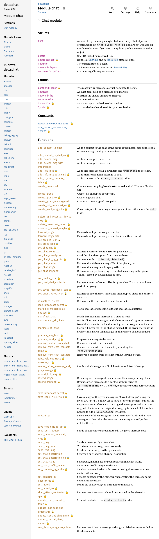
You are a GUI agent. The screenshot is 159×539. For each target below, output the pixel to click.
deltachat (43, 3)
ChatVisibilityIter (47, 67)
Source (42, 12)
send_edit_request (48, 430)
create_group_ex (47, 197)
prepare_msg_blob (48, 335)
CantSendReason (47, 87)
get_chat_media (47, 263)
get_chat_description (50, 255)
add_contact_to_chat (50, 147)
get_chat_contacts (48, 251)
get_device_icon (47, 278)
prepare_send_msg (49, 339)
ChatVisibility (120, 67)
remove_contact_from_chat (53, 343)
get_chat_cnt (45, 247)
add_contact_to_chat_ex (52, 155)
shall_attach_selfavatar (51, 492)
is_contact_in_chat (48, 301)
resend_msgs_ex (47, 381)
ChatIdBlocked (46, 59)
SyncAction (44, 103)
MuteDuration (46, 99)
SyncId (42, 107)
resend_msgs (45, 378)
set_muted (44, 484)
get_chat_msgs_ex (48, 271)
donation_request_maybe (52, 228)
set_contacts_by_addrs (51, 469)
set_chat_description (50, 453)
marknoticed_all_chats (51, 320)
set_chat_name (46, 461)
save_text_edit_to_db (50, 426)
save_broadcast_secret (51, 393)
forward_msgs (46, 232)
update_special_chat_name (54, 515)
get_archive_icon (47, 239)
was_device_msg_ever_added (55, 527)
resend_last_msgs (48, 374)
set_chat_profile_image (51, 465)
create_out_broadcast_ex (52, 205)
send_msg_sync (46, 446)
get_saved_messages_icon (53, 289)
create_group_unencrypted (53, 201)
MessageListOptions (49, 71)
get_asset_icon (46, 243)
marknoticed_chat (48, 327)
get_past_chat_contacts (51, 282)
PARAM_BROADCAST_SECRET (54, 123)
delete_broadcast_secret (52, 224)
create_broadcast (48, 186)
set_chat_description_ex (52, 457)
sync (40, 496)
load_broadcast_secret (51, 304)
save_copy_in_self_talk (51, 396)
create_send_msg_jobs (51, 209)
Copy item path (63, 8)
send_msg (43, 442)
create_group (45, 193)
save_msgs (44, 415)
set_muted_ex (46, 488)
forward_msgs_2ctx (48, 236)
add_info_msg (46, 170)
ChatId (41, 55)
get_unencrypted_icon (50, 293)
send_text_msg (46, 450)
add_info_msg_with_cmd (52, 174)
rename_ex (44, 362)
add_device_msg (47, 159)
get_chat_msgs (46, 267)
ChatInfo (43, 63)
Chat (40, 41)
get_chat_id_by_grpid (50, 259)
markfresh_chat (47, 316)
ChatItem (43, 91)
